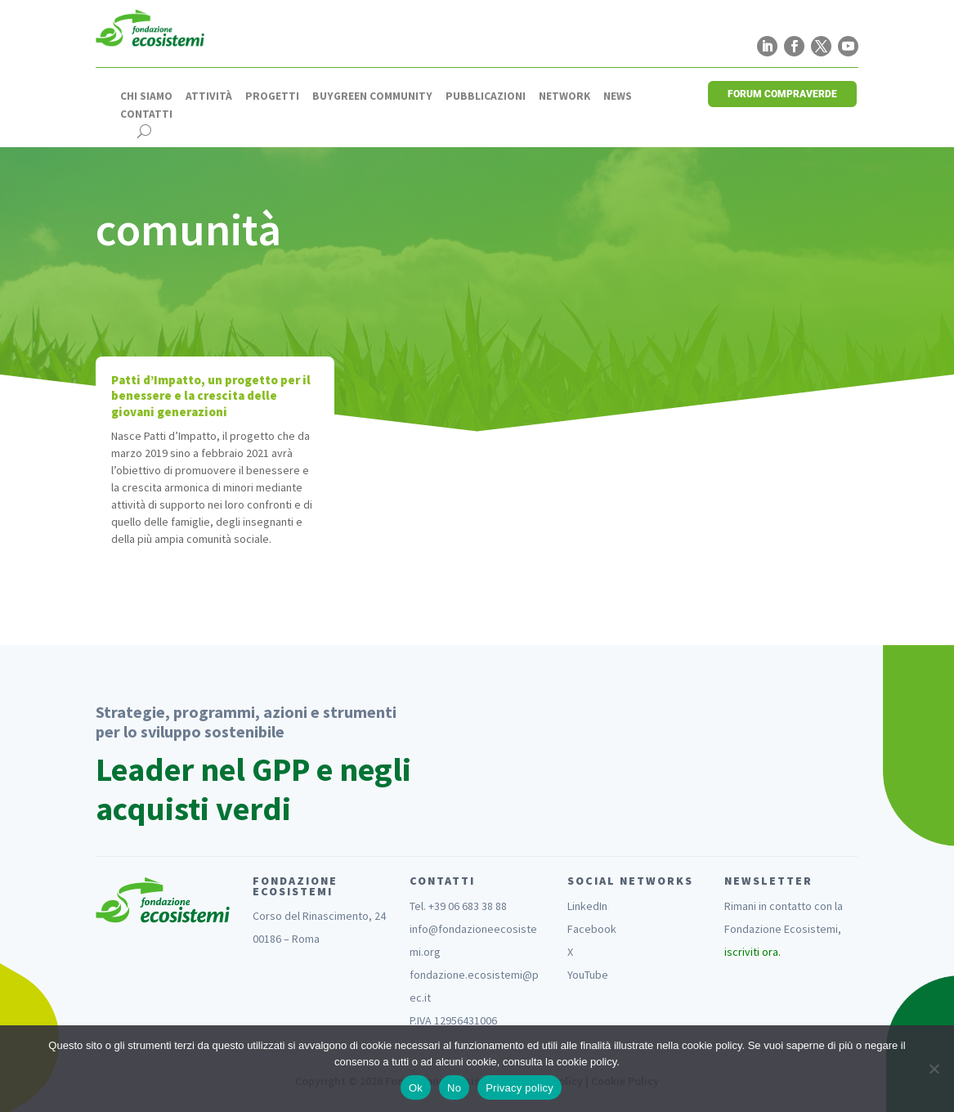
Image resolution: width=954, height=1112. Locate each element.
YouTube (587, 974)
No (454, 1088)
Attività (209, 96)
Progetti (272, 96)
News (617, 96)
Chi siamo (146, 96)
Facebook (591, 928)
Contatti (146, 114)
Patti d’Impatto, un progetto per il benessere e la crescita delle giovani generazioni (211, 395)
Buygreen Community (372, 96)
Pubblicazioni (486, 96)
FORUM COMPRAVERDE (782, 94)
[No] (933, 1068)
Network (564, 96)
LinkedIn (587, 906)
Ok (416, 1088)
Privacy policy (519, 1088)
